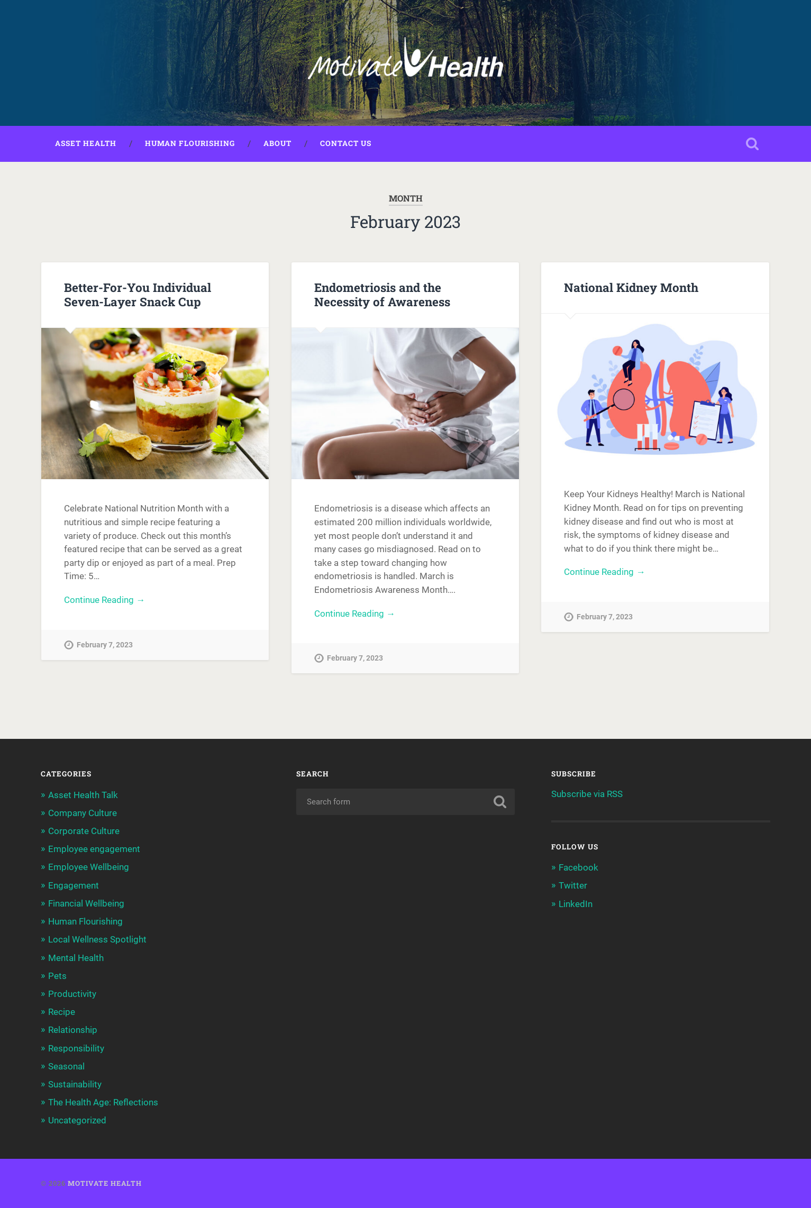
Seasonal (66, 1066)
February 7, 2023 (105, 644)
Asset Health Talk (83, 795)
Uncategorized (77, 1120)
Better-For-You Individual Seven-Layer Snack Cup (137, 294)
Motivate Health (105, 1183)
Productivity (72, 994)
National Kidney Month (631, 287)
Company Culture (82, 813)
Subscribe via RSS (587, 794)
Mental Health (76, 958)
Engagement (73, 885)
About (277, 143)
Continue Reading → (104, 599)
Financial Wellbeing (86, 903)
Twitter (573, 885)
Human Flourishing (190, 143)
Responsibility (76, 1048)
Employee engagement (94, 849)
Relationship (72, 1029)
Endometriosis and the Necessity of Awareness (382, 294)
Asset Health (85, 143)
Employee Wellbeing (88, 867)
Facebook (578, 867)
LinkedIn (576, 904)
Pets (57, 976)
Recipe (61, 1011)
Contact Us (345, 143)
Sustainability (75, 1084)
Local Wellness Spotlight (97, 939)
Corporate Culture (84, 831)
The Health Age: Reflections (103, 1102)
